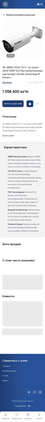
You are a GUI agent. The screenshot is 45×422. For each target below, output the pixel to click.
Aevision (7, 83)
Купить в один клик (13, 104)
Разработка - (22, 406)
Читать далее (8, 135)
